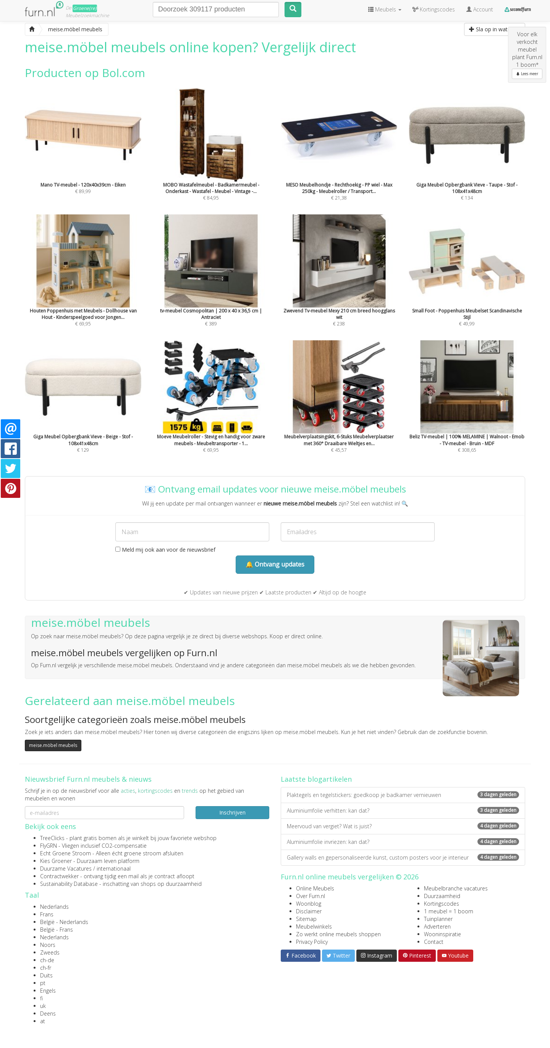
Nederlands (54, 906)
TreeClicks (52, 838)
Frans (46, 914)
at (42, 1021)
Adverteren (437, 926)
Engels (48, 990)
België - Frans (56, 929)
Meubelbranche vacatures (456, 888)
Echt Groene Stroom (65, 853)
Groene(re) (85, 8)
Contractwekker (59, 876)
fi (41, 998)
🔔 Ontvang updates (275, 564)
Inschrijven (232, 812)
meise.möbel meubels (53, 745)
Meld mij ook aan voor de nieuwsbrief (165, 549)
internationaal (114, 868)
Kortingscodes (441, 903)
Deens (48, 1013)
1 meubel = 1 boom (448, 911)
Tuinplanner (438, 918)
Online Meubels (315, 888)
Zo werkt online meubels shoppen (338, 934)
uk (43, 1005)
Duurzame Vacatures (66, 868)
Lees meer (527, 73)
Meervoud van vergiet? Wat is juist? (403, 826)
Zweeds (50, 952)
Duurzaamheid (442, 896)
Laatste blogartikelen (316, 779)
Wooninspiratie (442, 934)
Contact (433, 941)
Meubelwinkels (314, 926)
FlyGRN (48, 845)
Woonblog (308, 903)
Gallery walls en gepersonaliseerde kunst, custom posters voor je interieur (403, 857)
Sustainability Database (69, 883)
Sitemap (306, 918)
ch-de (47, 960)
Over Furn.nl (310, 896)
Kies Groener (56, 860)
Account (479, 9)
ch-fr (45, 967)
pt (42, 983)
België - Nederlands (64, 922)
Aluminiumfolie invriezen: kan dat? (403, 841)
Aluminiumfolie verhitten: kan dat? (403, 810)
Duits (46, 975)
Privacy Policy (312, 941)
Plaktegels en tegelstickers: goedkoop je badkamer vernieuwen (403, 794)
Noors (47, 944)
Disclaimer (309, 911)
